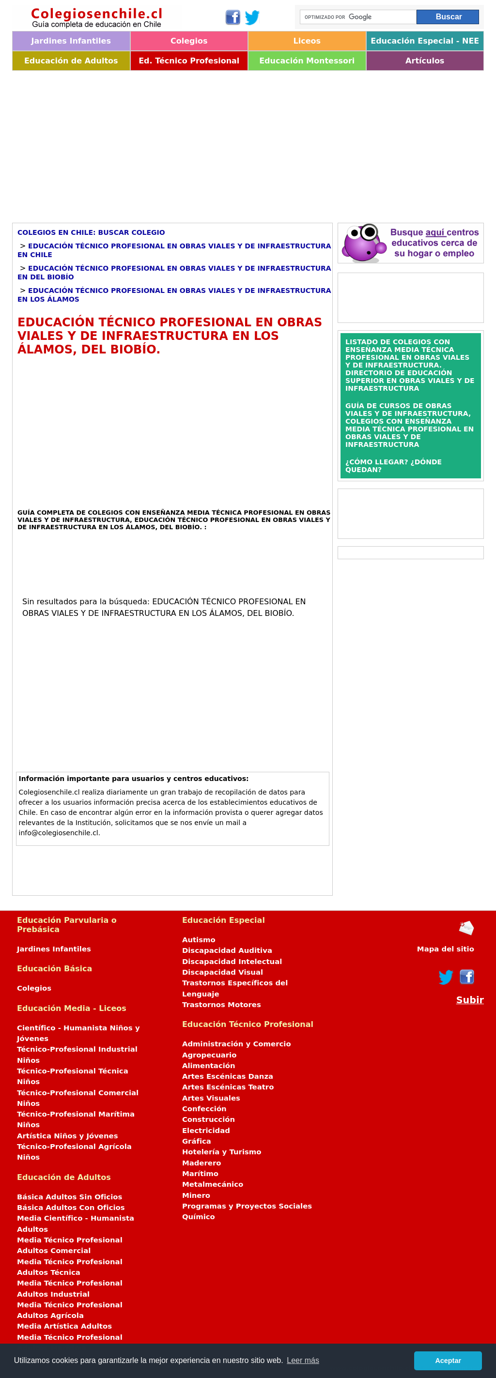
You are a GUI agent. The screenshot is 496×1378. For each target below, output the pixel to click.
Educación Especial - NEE (425, 41)
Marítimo (200, 1173)
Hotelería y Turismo (222, 1152)
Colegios (189, 41)
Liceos (307, 41)
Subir (470, 1000)
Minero (196, 1195)
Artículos (424, 60)
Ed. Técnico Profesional (189, 60)
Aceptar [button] (448, 1360)
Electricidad (206, 1130)
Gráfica (196, 1141)
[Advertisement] (248, 143)
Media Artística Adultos (64, 1326)
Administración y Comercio (236, 1044)
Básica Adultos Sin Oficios (69, 1197)
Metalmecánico (212, 1184)
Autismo (199, 939)
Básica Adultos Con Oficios (71, 1207)
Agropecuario (209, 1055)
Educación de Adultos (71, 60)
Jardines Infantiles (71, 41)
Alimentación (208, 1065)
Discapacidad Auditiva (227, 950)
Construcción (208, 1119)
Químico (198, 1216)
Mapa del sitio (445, 949)
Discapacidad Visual (222, 972)
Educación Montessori (307, 60)
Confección (204, 1108)
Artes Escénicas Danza (227, 1076)
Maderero (201, 1163)
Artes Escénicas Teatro (228, 1087)
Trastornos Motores (221, 1004)
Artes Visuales (211, 1098)
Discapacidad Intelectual (232, 961)
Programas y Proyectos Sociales (247, 1206)
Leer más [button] (303, 1360)
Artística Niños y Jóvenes (67, 1136)
